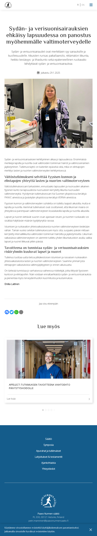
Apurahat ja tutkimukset (48, 452)
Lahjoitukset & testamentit (48, 458)
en (83, 4)
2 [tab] (46, 411)
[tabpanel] (48, 371)
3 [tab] (48, 411)
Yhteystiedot (48, 470)
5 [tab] (54, 411)
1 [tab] (43, 411)
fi (78, 4)
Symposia (48, 446)
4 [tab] (51, 411)
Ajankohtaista (48, 464)
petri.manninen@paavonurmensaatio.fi (48, 521)
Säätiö (48, 440)
